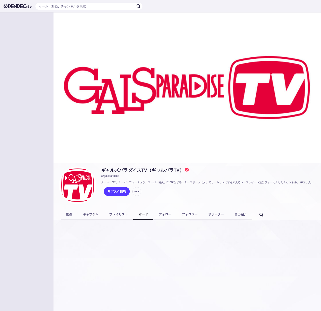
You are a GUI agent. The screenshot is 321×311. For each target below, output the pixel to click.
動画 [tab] (69, 214)
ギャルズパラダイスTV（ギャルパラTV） (142, 170)
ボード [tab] (143, 214)
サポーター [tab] (216, 214)
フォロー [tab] (165, 214)
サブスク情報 (116, 191)
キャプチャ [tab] (91, 214)
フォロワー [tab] (190, 214)
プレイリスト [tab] (118, 214)
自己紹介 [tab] (241, 214)
